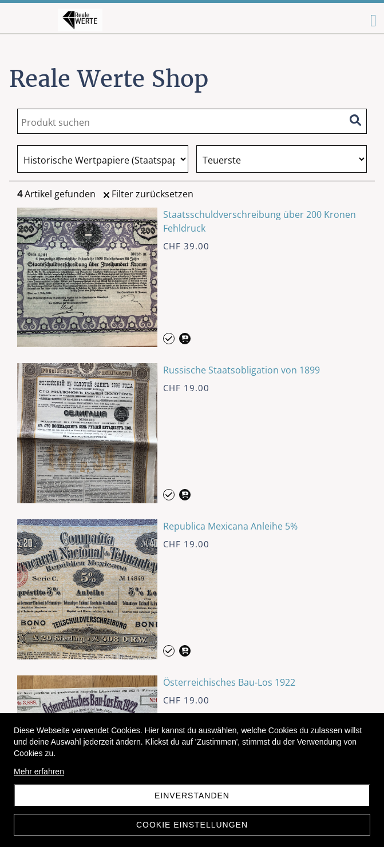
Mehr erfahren (39, 771)
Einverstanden (192, 795)
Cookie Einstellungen (192, 824)
